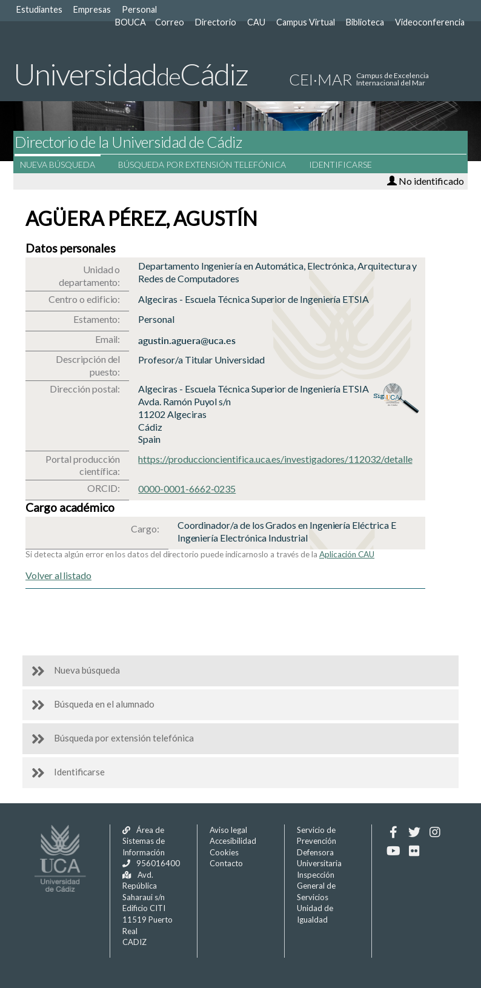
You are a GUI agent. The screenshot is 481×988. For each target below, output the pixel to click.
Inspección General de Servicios (316, 886)
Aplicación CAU (346, 554)
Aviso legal (228, 830)
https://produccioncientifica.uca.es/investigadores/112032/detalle (275, 459)
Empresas (92, 9)
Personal (139, 9)
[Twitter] (414, 832)
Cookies (224, 852)
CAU (256, 22)
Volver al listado (58, 575)
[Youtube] (393, 851)
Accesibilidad (233, 841)
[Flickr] (414, 851)
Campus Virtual (305, 22)
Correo (169, 22)
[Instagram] (434, 832)
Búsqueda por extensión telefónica (210, 164)
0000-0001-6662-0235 (187, 488)
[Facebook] (393, 832)
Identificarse (348, 164)
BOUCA (130, 22)
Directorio (215, 22)
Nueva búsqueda (65, 164)
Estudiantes (39, 9)
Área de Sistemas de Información (143, 841)
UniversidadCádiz (130, 74)
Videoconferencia (430, 22)
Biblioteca (365, 22)
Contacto (226, 863)
